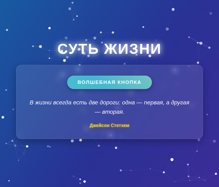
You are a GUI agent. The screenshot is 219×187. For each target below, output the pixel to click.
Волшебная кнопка (109, 82)
